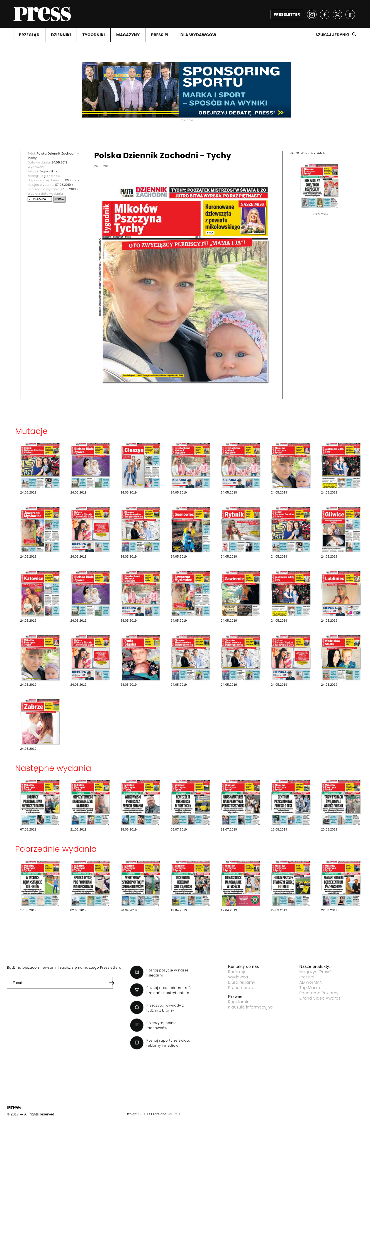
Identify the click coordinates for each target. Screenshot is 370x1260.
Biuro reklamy (241, 982)
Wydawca (238, 977)
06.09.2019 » (69, 180)
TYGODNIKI (93, 35)
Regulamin (239, 1002)
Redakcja (237, 972)
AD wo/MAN (310, 982)
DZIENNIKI (61, 35)
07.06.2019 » (64, 184)
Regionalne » (50, 176)
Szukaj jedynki (332, 35)
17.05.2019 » (69, 189)
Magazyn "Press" (315, 972)
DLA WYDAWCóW (198, 35)
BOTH (143, 1114)
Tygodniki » (48, 171)
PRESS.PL (160, 35)
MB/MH (174, 1114)
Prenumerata (241, 987)
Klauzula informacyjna (250, 1007)
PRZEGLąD (29, 35)
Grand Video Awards (319, 998)
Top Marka (309, 987)
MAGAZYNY (128, 35)
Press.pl (306, 977)
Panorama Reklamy (319, 993)
